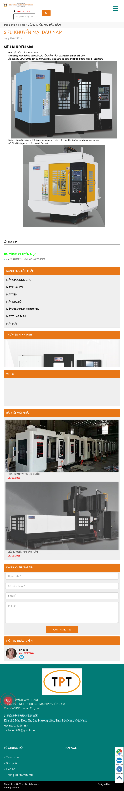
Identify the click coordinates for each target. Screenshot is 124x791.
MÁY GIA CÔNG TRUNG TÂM (23, 309)
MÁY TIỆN (11, 294)
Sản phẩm (12, 763)
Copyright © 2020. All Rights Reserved (21, 784)
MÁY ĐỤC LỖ (13, 301)
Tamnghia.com (11, 787)
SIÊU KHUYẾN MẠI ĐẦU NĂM (23, 552)
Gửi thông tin (62, 629)
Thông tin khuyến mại (19, 775)
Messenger (119, 770)
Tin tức (21, 24)
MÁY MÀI (11, 323)
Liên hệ (10, 769)
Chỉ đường (119, 753)
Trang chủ (9, 24)
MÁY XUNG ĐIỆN (16, 316)
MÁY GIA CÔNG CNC (18, 279)
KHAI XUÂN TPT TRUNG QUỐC (24, 259)
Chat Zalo (119, 761)
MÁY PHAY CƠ (14, 287)
